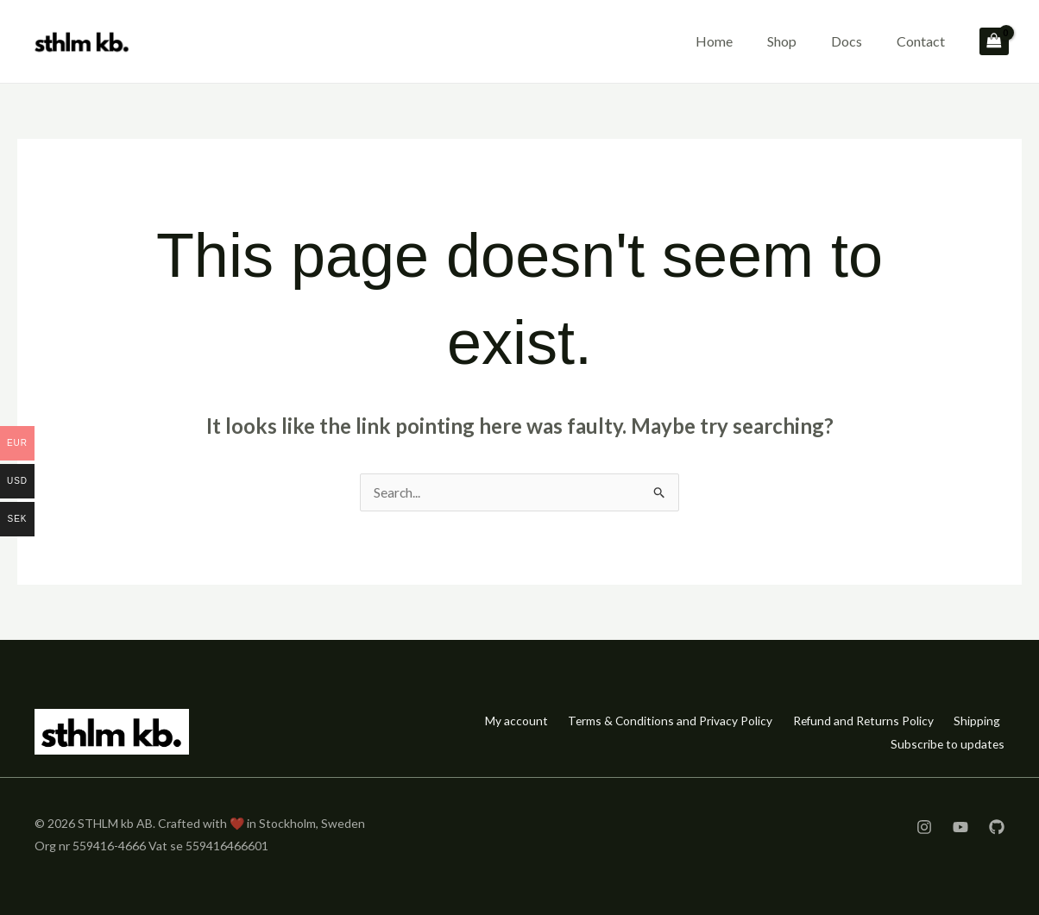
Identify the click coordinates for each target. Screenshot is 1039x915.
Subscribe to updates (946, 743)
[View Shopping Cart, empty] (994, 42)
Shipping (975, 720)
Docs (846, 41)
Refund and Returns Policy (853, 720)
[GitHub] (996, 826)
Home (714, 41)
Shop (782, 41)
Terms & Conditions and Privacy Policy (652, 720)
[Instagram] (924, 826)
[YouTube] (960, 826)
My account (490, 720)
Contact (921, 41)
